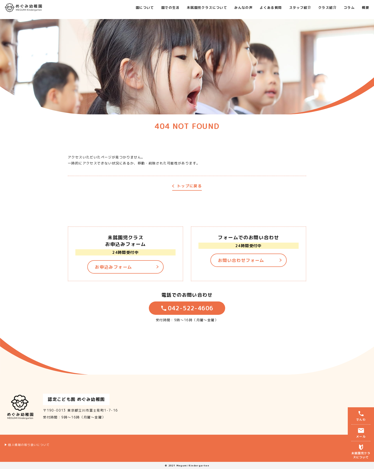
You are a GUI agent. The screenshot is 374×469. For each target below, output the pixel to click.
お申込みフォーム (113, 267)
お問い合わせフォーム (241, 260)
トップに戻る (189, 186)
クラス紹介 (327, 5)
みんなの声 (243, 5)
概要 (365, 5)
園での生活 (170, 5)
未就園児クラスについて (207, 5)
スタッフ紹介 (300, 5)
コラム (349, 5)
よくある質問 (271, 5)
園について (145, 5)
